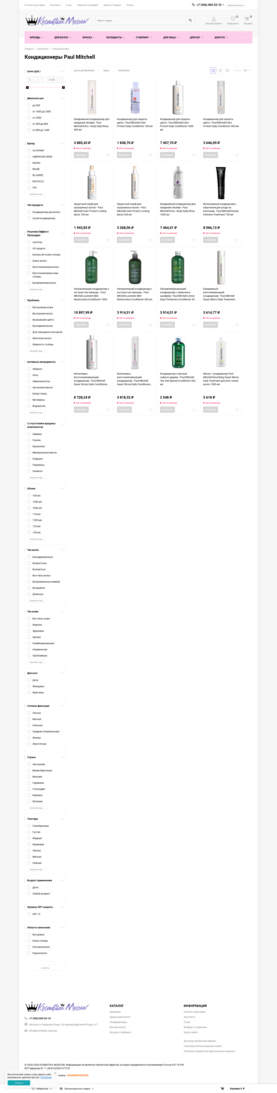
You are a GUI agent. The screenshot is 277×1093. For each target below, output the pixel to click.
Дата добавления (84, 70)
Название (123, 70)
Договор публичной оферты (200, 1041)
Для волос (43, 48)
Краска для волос (120, 1017)
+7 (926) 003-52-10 (209, 5)
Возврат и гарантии (195, 1027)
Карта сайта (191, 1032)
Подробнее (46, 1077)
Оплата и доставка (35, 5)
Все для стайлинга (120, 1032)
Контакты (55, 5)
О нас (69, 5)
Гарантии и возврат (87, 5)
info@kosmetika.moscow (41, 1030)
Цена (106, 70)
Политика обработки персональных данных (209, 1051)
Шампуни (115, 1012)
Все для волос (118, 1027)
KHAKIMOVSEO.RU (78, 1075)
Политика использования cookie (202, 1046)
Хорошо (19, 1082)
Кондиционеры (61, 48)
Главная (29, 48)
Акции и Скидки (112, 5)
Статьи (130, 5)
